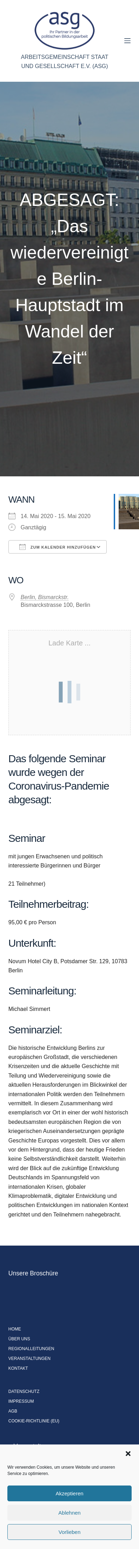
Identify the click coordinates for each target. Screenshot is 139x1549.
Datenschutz (23, 1391)
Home (14, 1329)
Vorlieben (70, 1532)
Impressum (21, 1401)
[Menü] (127, 41)
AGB (12, 1411)
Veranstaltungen (29, 1358)
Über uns (19, 1338)
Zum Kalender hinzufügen (57, 547)
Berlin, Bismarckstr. (45, 597)
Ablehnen (69, 1513)
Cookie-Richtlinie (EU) (33, 1421)
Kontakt (18, 1368)
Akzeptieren (69, 1493)
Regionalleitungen (31, 1348)
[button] (128, 1453)
